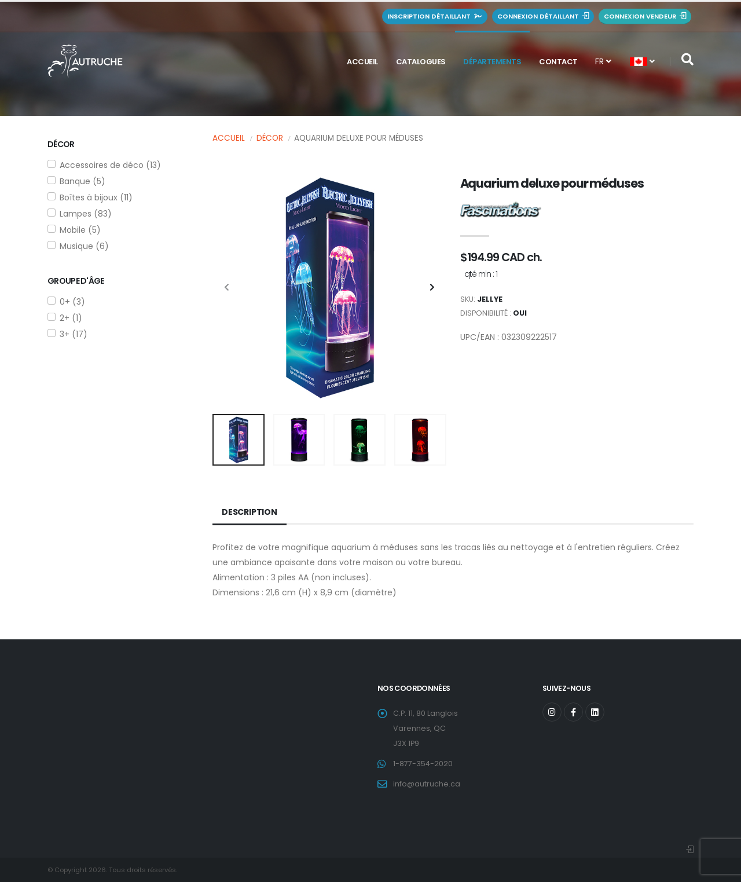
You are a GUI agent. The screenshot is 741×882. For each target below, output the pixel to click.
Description (249, 512)
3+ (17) (73, 334)
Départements (492, 61)
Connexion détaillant (543, 16)
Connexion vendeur (645, 16)
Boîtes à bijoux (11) (96, 197)
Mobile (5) (80, 230)
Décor (269, 138)
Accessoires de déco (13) (110, 165)
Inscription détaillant (434, 16)
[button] (642, 61)
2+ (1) (71, 318)
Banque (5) (82, 181)
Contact (558, 61)
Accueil (362, 61)
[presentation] (227, 288)
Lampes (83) (86, 213)
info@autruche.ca (426, 784)
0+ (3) (72, 302)
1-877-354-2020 (423, 763)
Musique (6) (84, 246)
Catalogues (421, 61)
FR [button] (603, 61)
